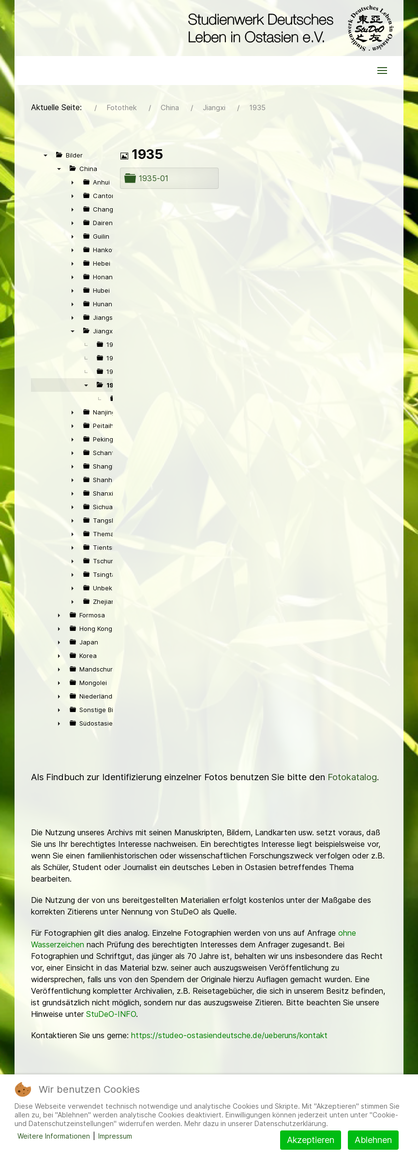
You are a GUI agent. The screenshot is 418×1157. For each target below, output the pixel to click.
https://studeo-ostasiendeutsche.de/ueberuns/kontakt (229, 1035)
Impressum (115, 1136)
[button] (382, 70)
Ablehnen (373, 1140)
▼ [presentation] (45, 155)
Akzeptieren (310, 1140)
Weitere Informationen (53, 1136)
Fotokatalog (352, 777)
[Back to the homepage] (288, 28)
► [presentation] (72, 182)
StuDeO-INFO (111, 1014)
